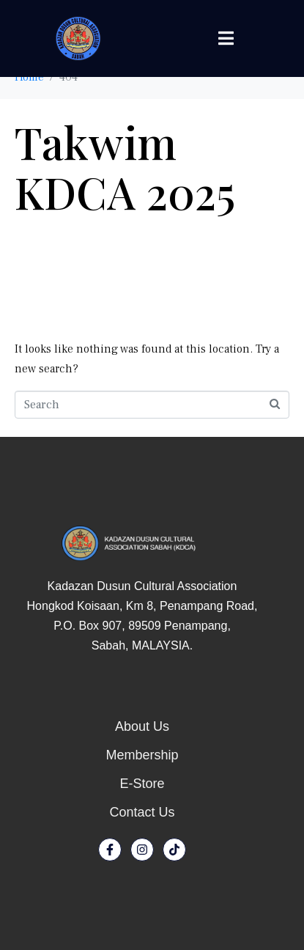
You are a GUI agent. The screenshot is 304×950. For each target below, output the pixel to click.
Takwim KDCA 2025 (125, 166)
